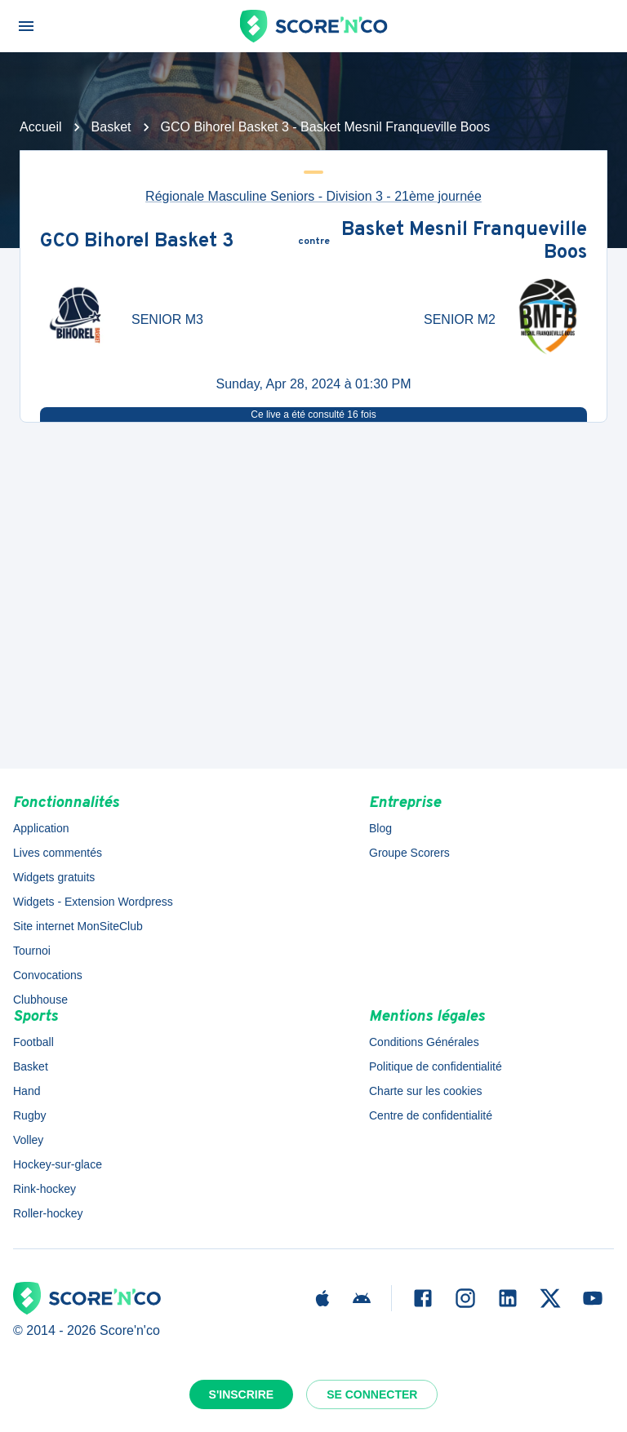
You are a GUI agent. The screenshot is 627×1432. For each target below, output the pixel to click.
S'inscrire (241, 1394)
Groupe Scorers (409, 852)
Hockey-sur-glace (57, 1164)
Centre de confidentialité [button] (430, 1115)
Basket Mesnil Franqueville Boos (464, 241)
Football (33, 1042)
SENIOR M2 (460, 319)
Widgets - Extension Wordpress (93, 901)
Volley (28, 1139)
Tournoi (32, 950)
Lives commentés (57, 852)
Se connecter (372, 1394)
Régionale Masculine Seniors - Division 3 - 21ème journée (313, 196)
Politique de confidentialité (435, 1066)
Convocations (47, 975)
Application (41, 828)
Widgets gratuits (54, 877)
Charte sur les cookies (425, 1090)
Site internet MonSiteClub (78, 926)
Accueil (41, 127)
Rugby (29, 1115)
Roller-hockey (48, 1213)
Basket (111, 127)
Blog (380, 828)
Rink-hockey (44, 1188)
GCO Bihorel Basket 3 (137, 242)
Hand (26, 1090)
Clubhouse (40, 999)
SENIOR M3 (167, 319)
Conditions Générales (424, 1042)
